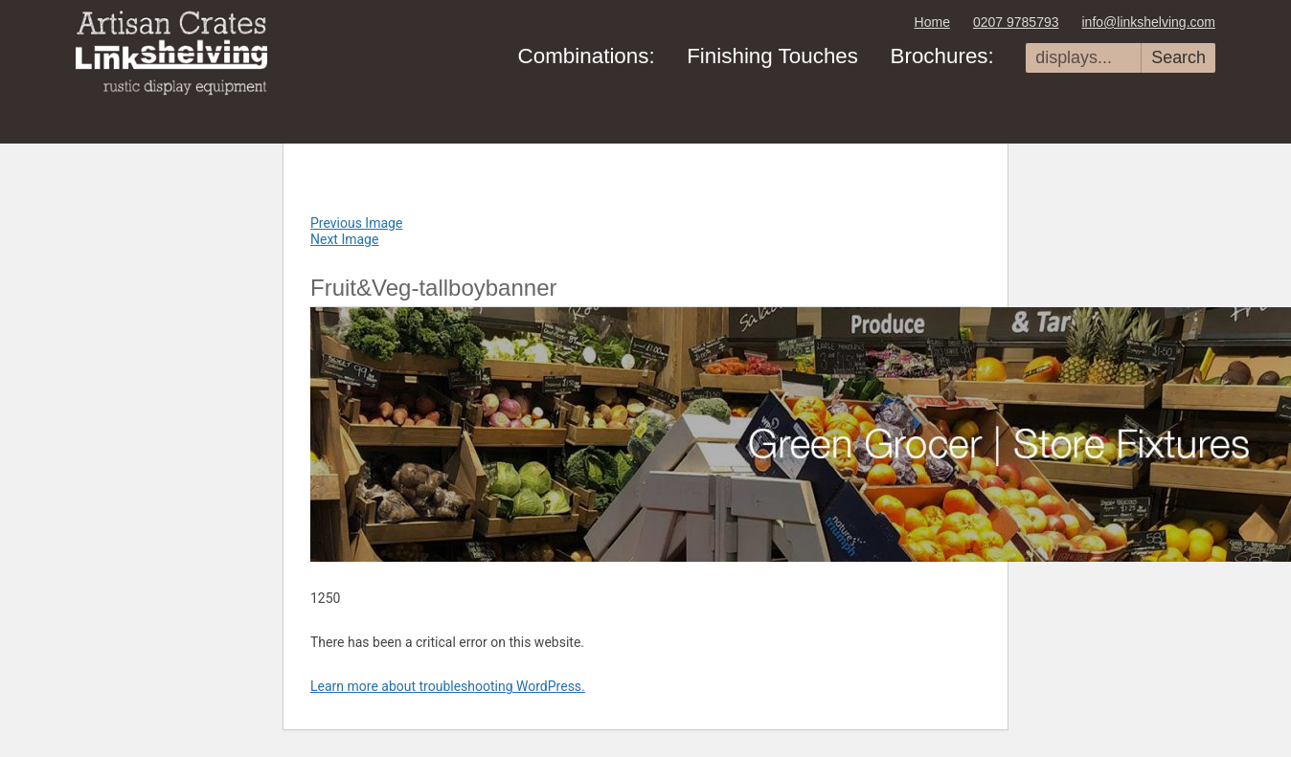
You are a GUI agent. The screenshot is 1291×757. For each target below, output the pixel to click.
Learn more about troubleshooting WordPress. (447, 686)
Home (932, 22)
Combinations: (586, 56)
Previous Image (356, 223)
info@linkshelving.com (1149, 22)
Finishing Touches (772, 56)
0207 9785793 (1016, 22)
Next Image (344, 239)
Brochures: (941, 56)
